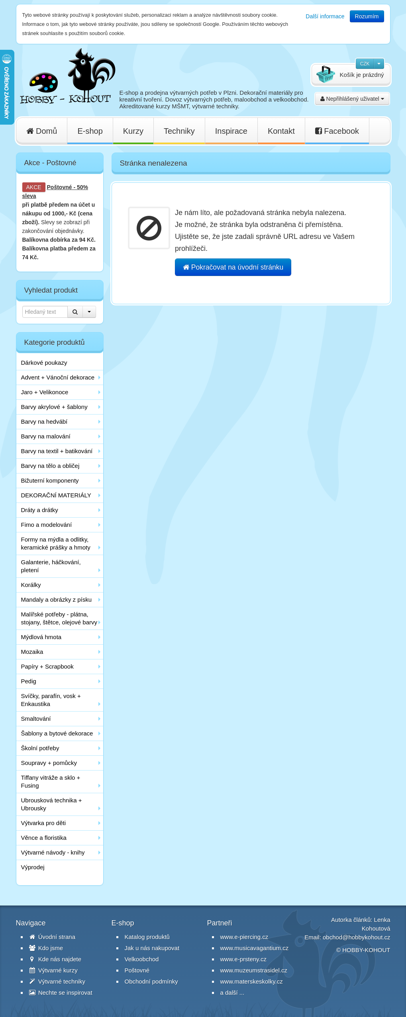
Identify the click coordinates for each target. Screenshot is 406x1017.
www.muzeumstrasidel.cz (253, 970)
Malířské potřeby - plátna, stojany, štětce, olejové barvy (59, 618)
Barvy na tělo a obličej (50, 465)
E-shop (89, 131)
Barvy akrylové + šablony (54, 406)
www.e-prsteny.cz (243, 959)
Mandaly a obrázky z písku (56, 599)
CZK (365, 63)
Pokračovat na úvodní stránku (233, 267)
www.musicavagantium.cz (254, 948)
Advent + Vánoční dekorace (58, 377)
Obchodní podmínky (151, 981)
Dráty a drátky (39, 510)
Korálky (31, 584)
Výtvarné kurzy (53, 970)
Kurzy (133, 131)
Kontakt (281, 131)
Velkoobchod (142, 959)
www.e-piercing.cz (244, 936)
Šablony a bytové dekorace (57, 733)
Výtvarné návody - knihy (53, 852)
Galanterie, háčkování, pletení (51, 566)
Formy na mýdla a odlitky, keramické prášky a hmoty (55, 543)
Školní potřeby (40, 748)
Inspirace (231, 131)
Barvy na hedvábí (44, 421)
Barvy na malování (46, 436)
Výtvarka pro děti (43, 822)
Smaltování (36, 718)
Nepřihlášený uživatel (352, 99)
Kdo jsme (46, 948)
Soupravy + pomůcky (49, 762)
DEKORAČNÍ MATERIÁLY (56, 495)
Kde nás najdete (55, 959)
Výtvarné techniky (57, 981)
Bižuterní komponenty (50, 480)
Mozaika (32, 651)
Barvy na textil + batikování (57, 451)
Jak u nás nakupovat (152, 948)
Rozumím (367, 16)
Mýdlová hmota (41, 637)
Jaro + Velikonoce (45, 392)
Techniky (179, 131)
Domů (41, 131)
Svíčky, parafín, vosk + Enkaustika (51, 699)
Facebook (337, 131)
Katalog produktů (147, 936)
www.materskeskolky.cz (251, 981)
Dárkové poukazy (44, 362)
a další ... (232, 992)
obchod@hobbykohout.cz (356, 937)
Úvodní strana (52, 936)
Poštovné (59, 187)
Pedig (28, 681)
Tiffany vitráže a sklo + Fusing (50, 781)
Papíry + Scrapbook (47, 666)
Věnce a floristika (44, 837)
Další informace (325, 16)
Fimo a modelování (46, 524)
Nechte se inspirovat (60, 992)
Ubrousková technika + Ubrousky (51, 804)
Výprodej (33, 867)
